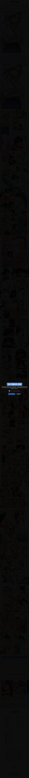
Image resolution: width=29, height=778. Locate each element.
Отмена (18, 393)
